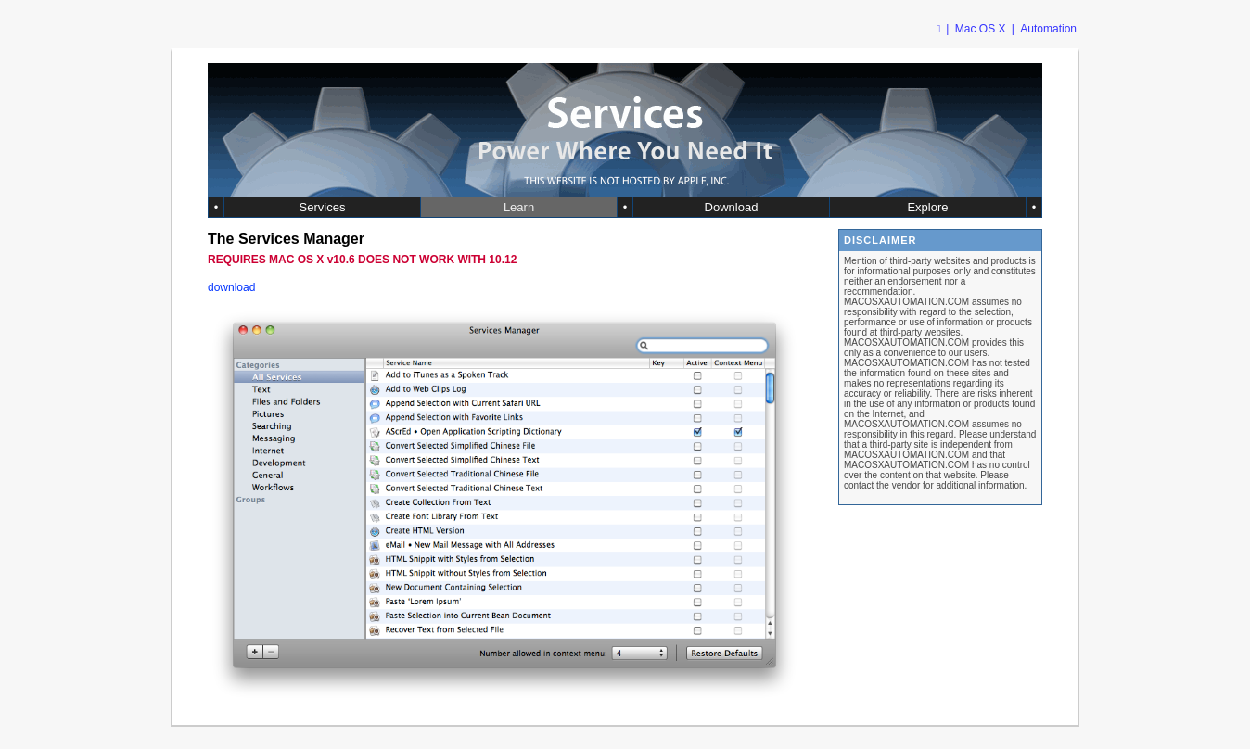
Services (323, 207)
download (231, 287)
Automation (1048, 28)
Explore (927, 207)
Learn (519, 207)
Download (732, 207)
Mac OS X (980, 28)
